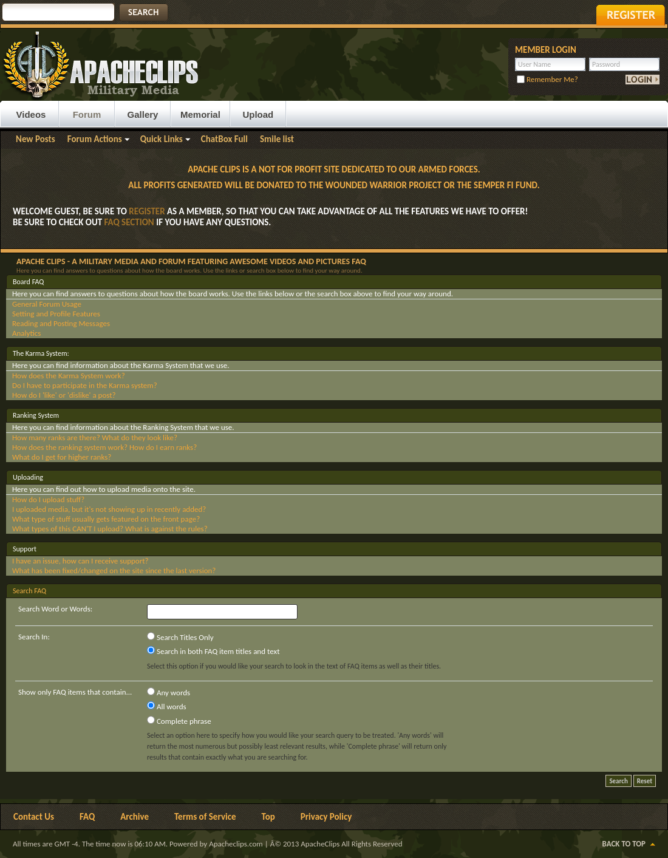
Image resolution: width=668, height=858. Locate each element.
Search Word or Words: (55, 608)
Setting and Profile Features (56, 313)
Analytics (26, 333)
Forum (87, 114)
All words (166, 706)
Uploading (28, 477)
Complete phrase (179, 721)
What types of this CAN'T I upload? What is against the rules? (110, 528)
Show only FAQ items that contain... (75, 691)
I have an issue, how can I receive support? (80, 560)
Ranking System (36, 415)
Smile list (277, 139)
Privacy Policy (326, 816)
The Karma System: (41, 353)
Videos (31, 114)
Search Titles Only (180, 637)
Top (268, 816)
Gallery (143, 114)
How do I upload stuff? (48, 499)
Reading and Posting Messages (61, 323)
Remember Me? (547, 79)
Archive (134, 816)
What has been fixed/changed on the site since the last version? (114, 570)
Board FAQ (28, 281)
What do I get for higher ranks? (61, 456)
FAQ (87, 816)
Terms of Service (205, 816)
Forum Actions (94, 139)
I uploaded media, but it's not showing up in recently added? (109, 509)
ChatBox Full (224, 139)
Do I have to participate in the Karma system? (84, 385)
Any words (168, 692)
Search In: (34, 636)
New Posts (35, 139)
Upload (257, 114)
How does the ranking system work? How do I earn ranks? (104, 447)
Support (24, 549)
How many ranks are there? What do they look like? (94, 437)
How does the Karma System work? (68, 375)
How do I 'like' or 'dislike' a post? (64, 395)
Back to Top (624, 843)
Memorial (200, 114)
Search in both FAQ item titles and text (213, 651)
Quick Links (161, 139)
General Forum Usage (46, 303)
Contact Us (33, 816)
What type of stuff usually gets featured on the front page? (106, 518)
